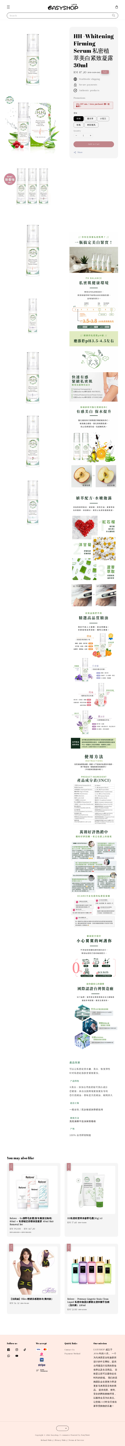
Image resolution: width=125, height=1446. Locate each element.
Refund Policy (47, 1440)
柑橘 (79, 118)
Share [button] (78, 152)
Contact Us (70, 1350)
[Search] (113, 15)
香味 (75, 113)
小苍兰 (103, 118)
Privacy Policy (61, 1440)
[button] (8, 7)
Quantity (77, 131)
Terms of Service (76, 1440)
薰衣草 (90, 118)
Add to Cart (94, 144)
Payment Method (72, 1353)
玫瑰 (79, 125)
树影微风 (91, 125)
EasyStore (85, 1435)
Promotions (79, 98)
